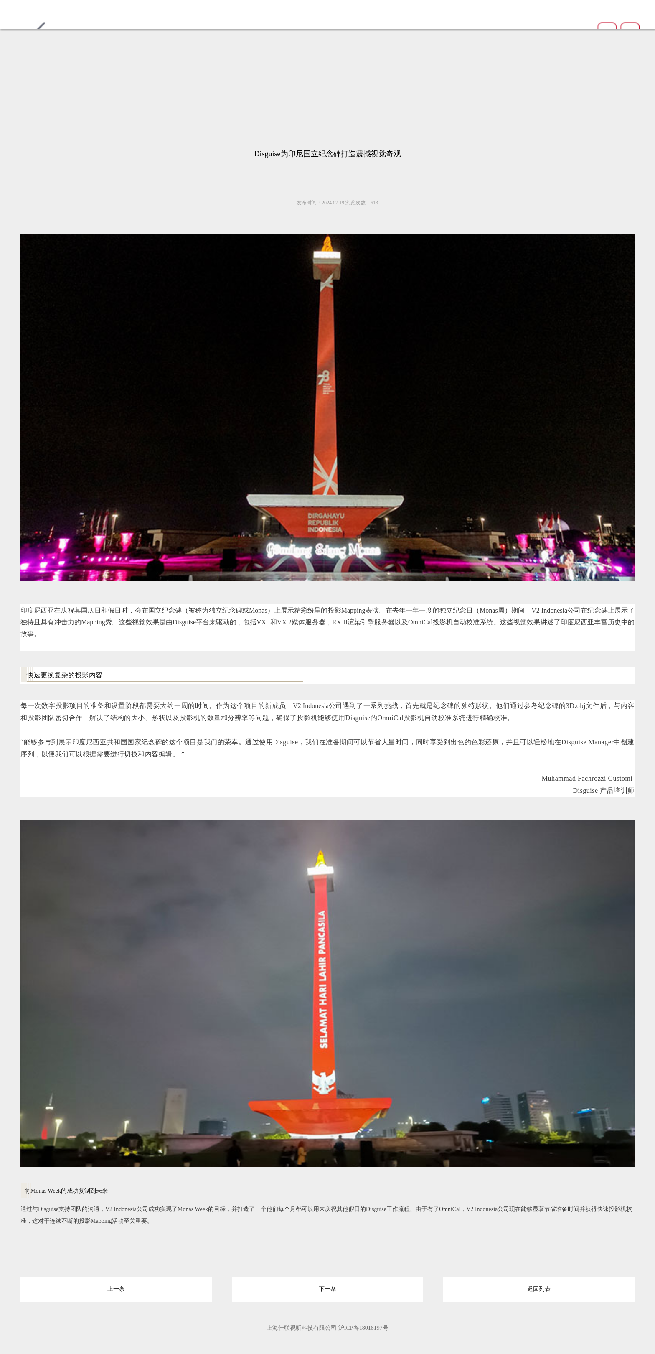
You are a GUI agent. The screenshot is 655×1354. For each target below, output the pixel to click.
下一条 (327, 1288)
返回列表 (539, 1288)
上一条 (116, 1288)
